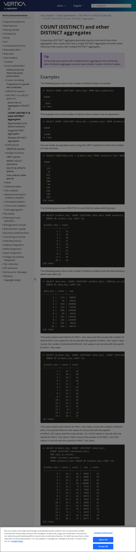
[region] (68, 539)
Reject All (103, 539)
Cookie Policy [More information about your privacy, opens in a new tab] (17, 541)
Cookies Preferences (103, 533)
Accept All (103, 546)
